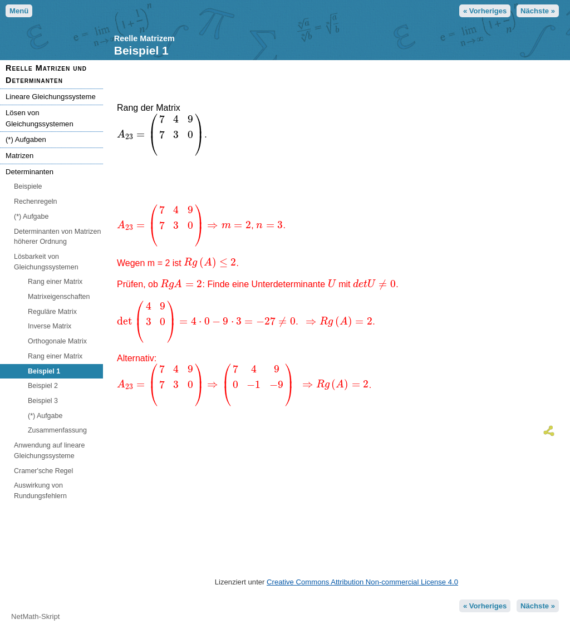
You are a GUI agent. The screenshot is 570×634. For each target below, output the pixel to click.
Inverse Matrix (49, 326)
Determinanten (29, 172)
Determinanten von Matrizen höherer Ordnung (57, 237)
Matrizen (19, 155)
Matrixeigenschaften (59, 297)
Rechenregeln (35, 201)
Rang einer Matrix (55, 282)
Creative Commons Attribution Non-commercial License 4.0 (362, 582)
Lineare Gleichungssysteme (51, 96)
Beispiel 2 (43, 386)
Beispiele (28, 186)
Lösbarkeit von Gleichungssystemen (46, 262)
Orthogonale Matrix (57, 341)
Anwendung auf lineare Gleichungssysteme (49, 450)
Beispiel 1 (44, 371)
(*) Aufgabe (31, 216)
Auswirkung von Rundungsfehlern (40, 490)
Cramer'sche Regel (43, 471)
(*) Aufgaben (26, 139)
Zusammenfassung (57, 430)
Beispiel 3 (43, 401)
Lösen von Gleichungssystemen (39, 118)
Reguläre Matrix (52, 312)
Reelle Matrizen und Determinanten (46, 74)
